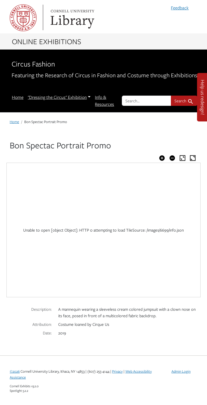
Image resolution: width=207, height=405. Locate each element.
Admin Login (181, 371)
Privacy (117, 371)
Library (71, 17)
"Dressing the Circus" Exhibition (57, 97)
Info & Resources (104, 100)
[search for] (146, 101)
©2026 (15, 371)
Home (17, 97)
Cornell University (23, 17)
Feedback (180, 8)
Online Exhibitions (46, 41)
